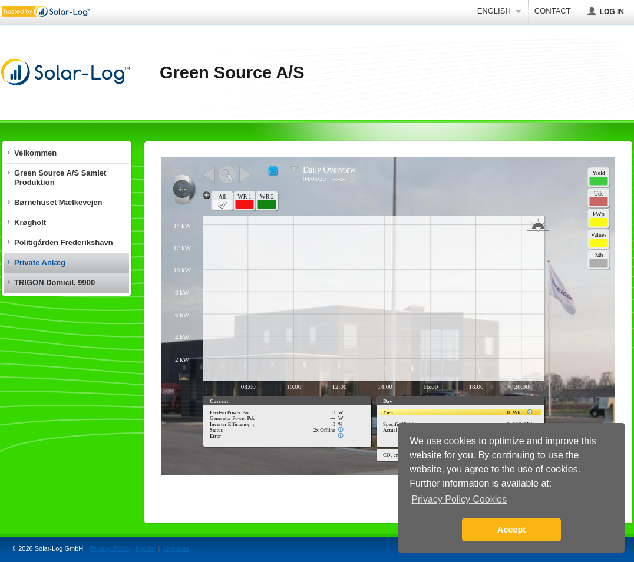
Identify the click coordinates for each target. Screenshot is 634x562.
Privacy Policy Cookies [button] (459, 499)
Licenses (176, 548)
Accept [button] (511, 529)
